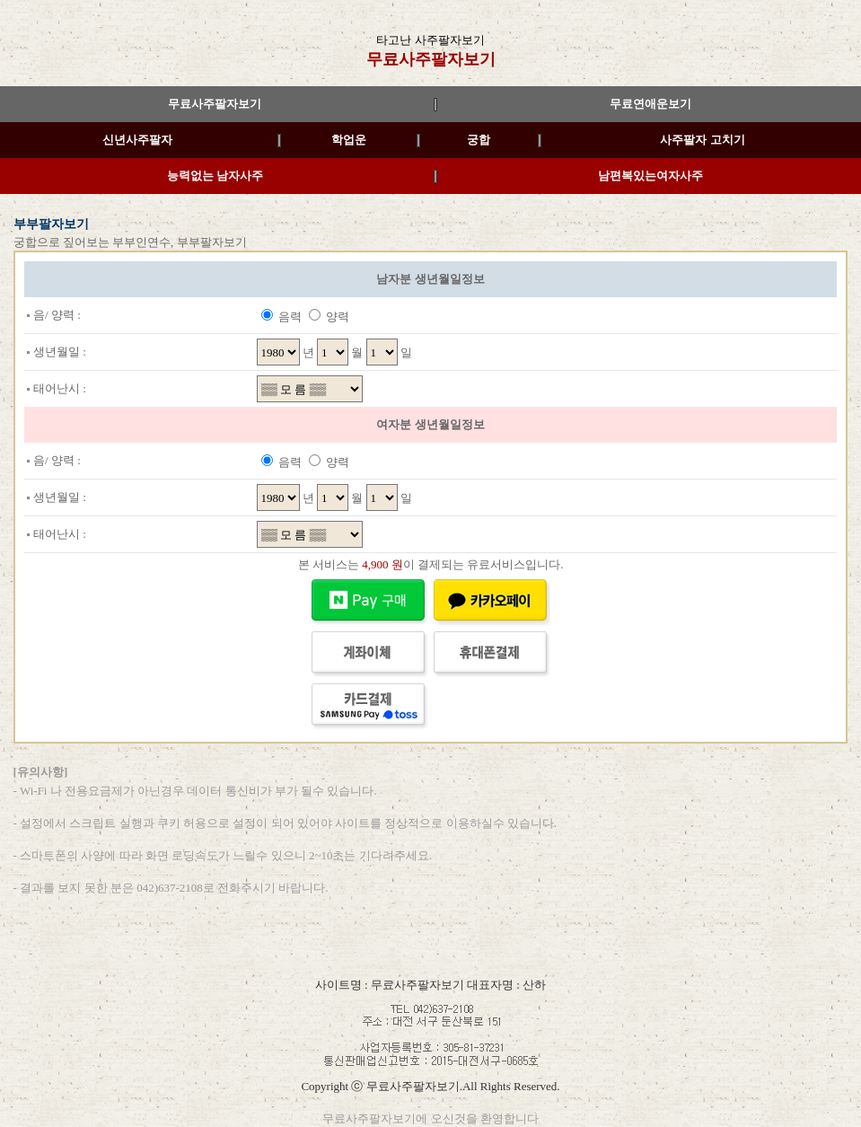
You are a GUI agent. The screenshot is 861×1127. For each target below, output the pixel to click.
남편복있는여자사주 (650, 175)
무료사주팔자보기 (431, 59)
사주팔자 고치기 (702, 139)
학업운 (348, 139)
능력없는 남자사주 (215, 175)
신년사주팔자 (137, 139)
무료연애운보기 (650, 103)
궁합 (478, 139)
